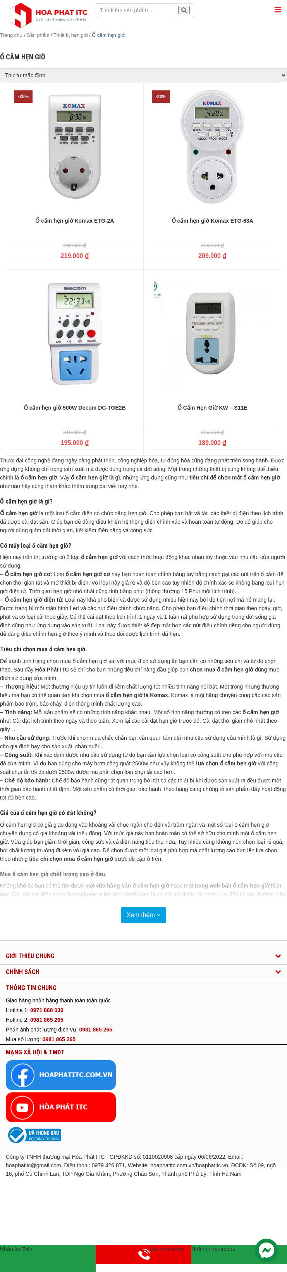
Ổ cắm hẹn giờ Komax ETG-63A (212, 221)
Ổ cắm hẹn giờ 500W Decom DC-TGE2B (75, 408)
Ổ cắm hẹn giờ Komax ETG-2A (74, 221)
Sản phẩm (38, 35)
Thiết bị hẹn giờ (70, 35)
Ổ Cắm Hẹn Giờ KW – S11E (212, 408)
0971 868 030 (47, 1010)
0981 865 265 (47, 1020)
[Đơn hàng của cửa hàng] (143, 75)
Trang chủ (11, 35)
